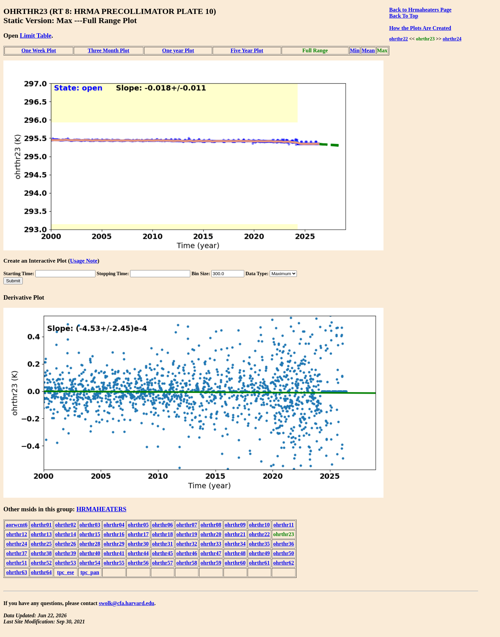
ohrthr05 (138, 525)
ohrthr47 (210, 553)
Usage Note (83, 261)
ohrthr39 (65, 553)
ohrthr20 (210, 534)
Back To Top (403, 16)
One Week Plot (38, 50)
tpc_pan (90, 572)
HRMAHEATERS (101, 509)
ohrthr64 (41, 572)
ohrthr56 (138, 563)
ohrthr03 (89, 525)
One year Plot (178, 50)
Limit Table (35, 35)
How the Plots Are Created (420, 28)
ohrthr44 (138, 553)
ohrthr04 (114, 525)
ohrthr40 (89, 553)
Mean (368, 50)
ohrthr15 (89, 534)
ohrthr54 (89, 563)
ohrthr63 (16, 572)
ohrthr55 (114, 563)
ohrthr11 (283, 525)
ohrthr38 (41, 553)
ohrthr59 (210, 563)
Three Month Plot (108, 50)
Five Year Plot (247, 50)
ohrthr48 (235, 553)
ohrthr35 (259, 544)
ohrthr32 (186, 544)
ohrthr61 (259, 563)
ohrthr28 (89, 544)
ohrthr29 (114, 544)
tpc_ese (65, 572)
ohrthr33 (210, 544)
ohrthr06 (162, 525)
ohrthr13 (41, 534)
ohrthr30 (138, 544)
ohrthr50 (283, 553)
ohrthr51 (16, 563)
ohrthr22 (398, 38)
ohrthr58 (186, 563)
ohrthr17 (138, 534)
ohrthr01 (41, 525)
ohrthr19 (186, 534)
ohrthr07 (186, 525)
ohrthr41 (114, 553)
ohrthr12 (16, 534)
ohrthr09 (235, 525)
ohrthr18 (162, 534)
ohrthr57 (162, 563)
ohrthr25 (41, 544)
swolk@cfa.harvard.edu (126, 603)
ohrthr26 (65, 544)
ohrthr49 (259, 553)
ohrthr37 (16, 553)
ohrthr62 (283, 563)
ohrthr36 (283, 544)
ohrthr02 (65, 525)
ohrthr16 (114, 534)
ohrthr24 (452, 38)
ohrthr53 (65, 563)
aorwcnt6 (17, 525)
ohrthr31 (162, 544)
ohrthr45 (162, 553)
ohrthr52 (41, 563)
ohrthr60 (235, 563)
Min (354, 50)
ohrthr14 (65, 534)
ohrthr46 (186, 553)
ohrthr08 (210, 525)
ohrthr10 (259, 525)
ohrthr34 (235, 544)
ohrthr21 (235, 534)
